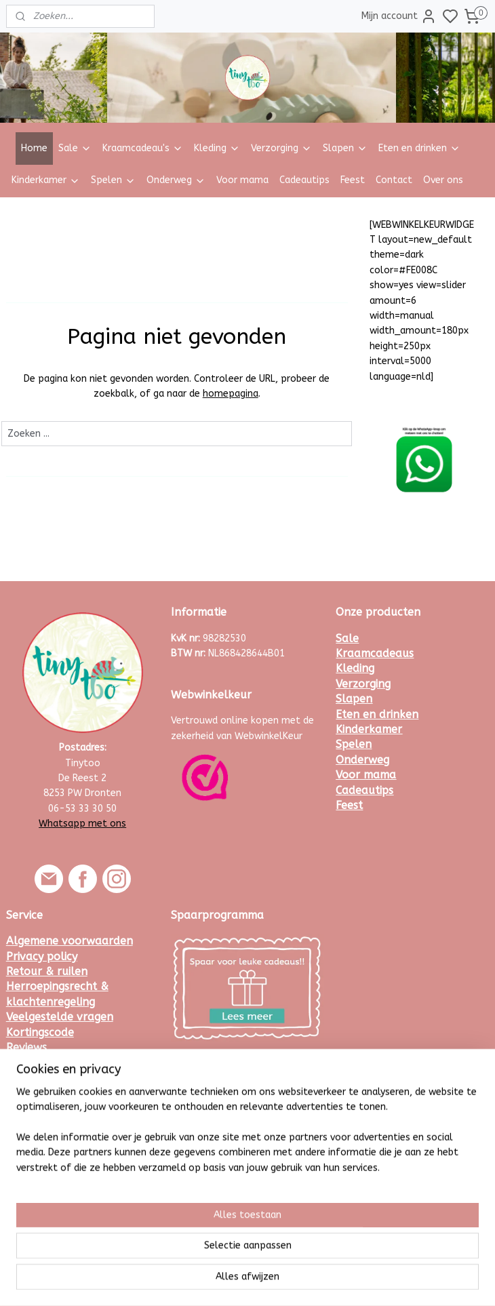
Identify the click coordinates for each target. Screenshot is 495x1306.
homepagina (230, 393)
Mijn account (399, 16)
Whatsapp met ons (82, 823)
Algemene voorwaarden (69, 940)
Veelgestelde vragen (59, 1016)
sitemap (284, 1281)
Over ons (443, 180)
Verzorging (281, 148)
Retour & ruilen (46, 971)
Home (34, 148)
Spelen (113, 180)
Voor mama (242, 180)
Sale (75, 148)
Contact (394, 180)
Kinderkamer (46, 180)
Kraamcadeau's (142, 148)
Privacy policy (41, 956)
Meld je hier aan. (207, 1079)
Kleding (217, 148)
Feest (352, 180)
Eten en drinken (419, 148)
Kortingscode (40, 1032)
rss (310, 1281)
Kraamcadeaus (375, 653)
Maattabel (34, 1062)
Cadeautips (304, 180)
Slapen (345, 148)
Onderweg (175, 180)
